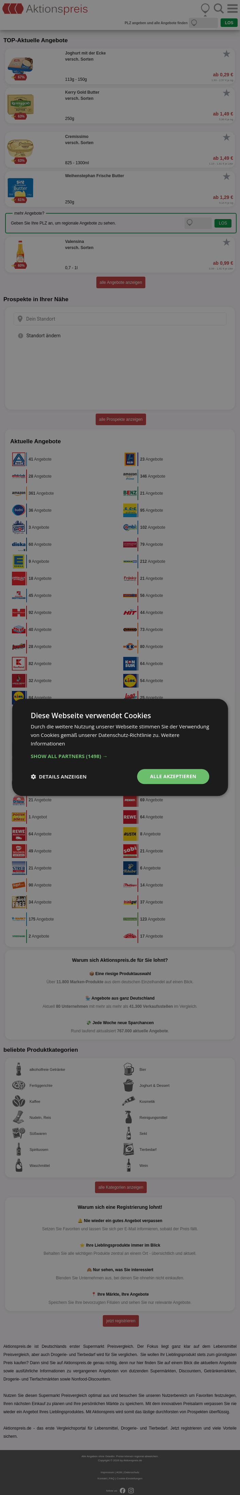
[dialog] (120, 747)
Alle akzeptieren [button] (173, 776)
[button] (120, 756)
